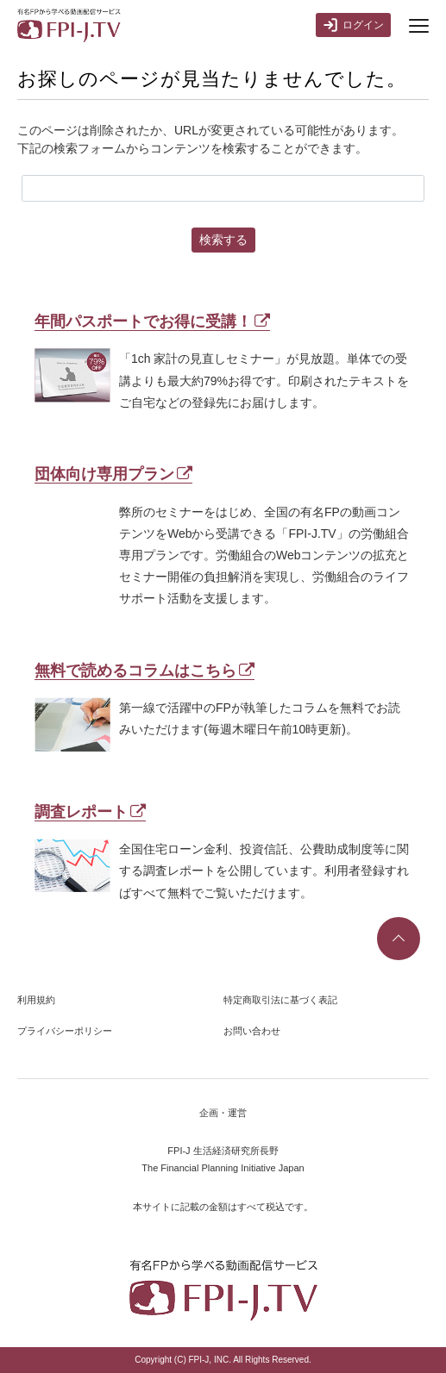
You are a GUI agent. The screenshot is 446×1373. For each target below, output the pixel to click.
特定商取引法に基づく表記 (280, 1000)
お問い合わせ (251, 1031)
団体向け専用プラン (113, 474)
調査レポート (90, 812)
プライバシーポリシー (64, 1031)
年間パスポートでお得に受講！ (152, 321)
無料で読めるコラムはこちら (144, 670)
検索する (223, 240)
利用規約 (36, 1000)
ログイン (353, 25)
